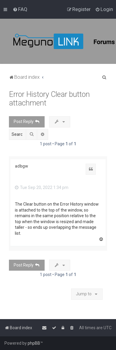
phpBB (34, 343)
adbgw (21, 166)
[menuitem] (20, 9)
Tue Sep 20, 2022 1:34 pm (41, 187)
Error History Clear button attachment (49, 98)
